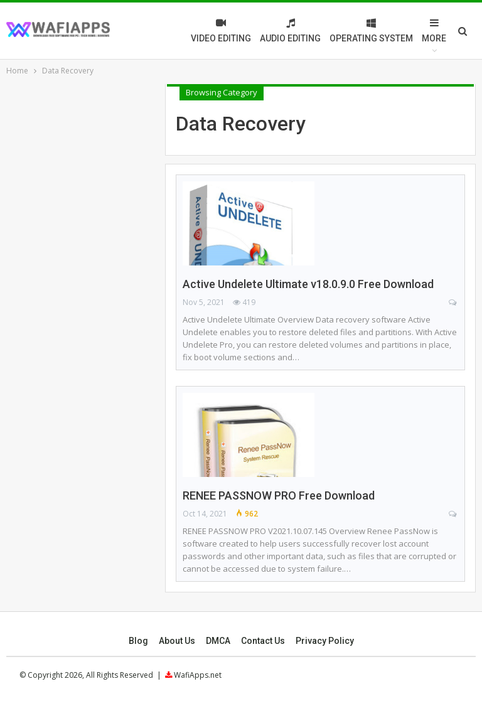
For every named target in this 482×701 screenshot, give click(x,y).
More (434, 30)
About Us (177, 641)
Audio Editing (290, 30)
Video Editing (220, 30)
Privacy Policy (325, 641)
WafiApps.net (198, 675)
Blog (138, 641)
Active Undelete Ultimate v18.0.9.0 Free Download (308, 284)
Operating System (371, 30)
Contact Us (263, 641)
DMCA (218, 641)
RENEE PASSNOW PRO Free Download (279, 495)
